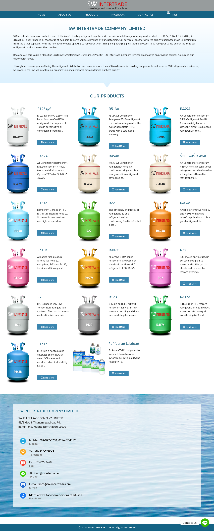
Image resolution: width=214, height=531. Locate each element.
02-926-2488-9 (44, 451)
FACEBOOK (118, 14)
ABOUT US (65, 14)
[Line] (205, 522)
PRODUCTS (91, 14)
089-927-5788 (48, 440)
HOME (41, 14)
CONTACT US (145, 14)
